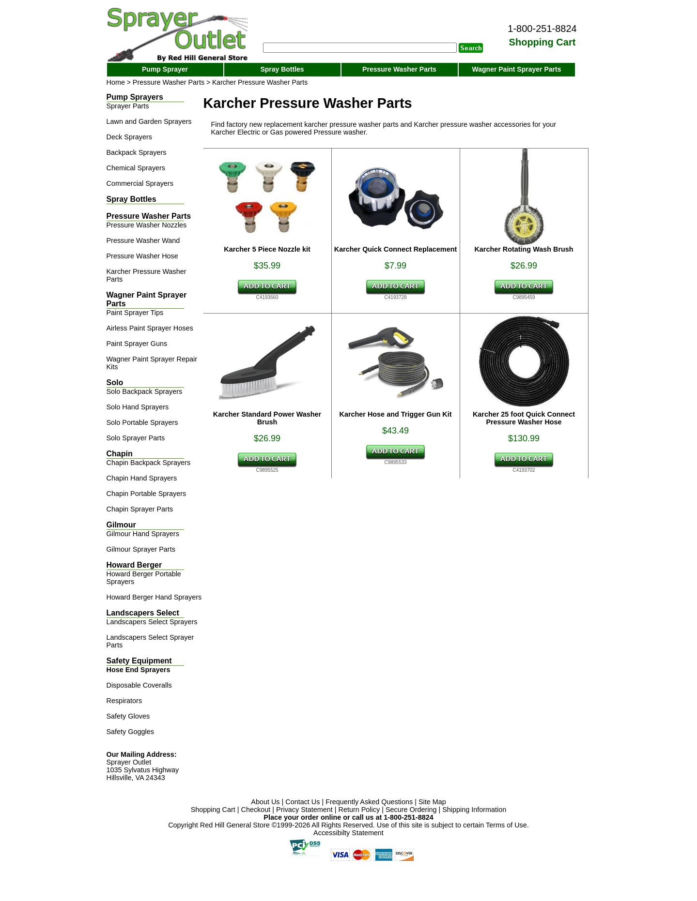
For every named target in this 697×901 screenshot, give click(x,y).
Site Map (432, 802)
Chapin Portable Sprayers (146, 493)
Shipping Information (474, 809)
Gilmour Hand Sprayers (143, 534)
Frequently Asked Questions (369, 802)
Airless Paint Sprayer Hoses (150, 328)
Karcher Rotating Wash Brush (523, 249)
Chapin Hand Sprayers (142, 478)
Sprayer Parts (128, 106)
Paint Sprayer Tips (135, 312)
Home (116, 82)
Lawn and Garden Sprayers (149, 121)
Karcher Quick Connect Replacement (395, 249)
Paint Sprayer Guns (137, 343)
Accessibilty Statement (348, 833)
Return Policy (359, 809)
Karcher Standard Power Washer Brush (267, 418)
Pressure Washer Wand (143, 240)
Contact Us (302, 802)
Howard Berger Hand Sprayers (154, 597)
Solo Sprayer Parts (136, 438)
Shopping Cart (213, 809)
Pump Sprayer (165, 69)
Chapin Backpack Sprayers (149, 462)
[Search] (360, 48)
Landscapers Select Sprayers (152, 622)
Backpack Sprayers (137, 152)
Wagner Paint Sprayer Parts (516, 69)
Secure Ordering (411, 809)
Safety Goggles (130, 732)
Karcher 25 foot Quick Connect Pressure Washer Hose (524, 418)
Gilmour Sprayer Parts (141, 549)
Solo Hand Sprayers (138, 407)
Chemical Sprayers (136, 168)
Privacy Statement (304, 809)
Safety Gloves (128, 716)
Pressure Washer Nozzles (147, 225)
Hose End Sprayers (138, 670)
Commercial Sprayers (140, 183)
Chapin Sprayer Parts (140, 509)
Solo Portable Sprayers (142, 422)
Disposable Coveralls (139, 685)
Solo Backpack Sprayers (145, 391)
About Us (265, 802)
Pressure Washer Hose (142, 256)
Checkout (256, 809)
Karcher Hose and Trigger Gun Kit (396, 414)
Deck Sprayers (129, 137)
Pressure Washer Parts (399, 69)
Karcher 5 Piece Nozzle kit (267, 249)
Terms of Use (506, 825)
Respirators (124, 701)
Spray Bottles (282, 69)
